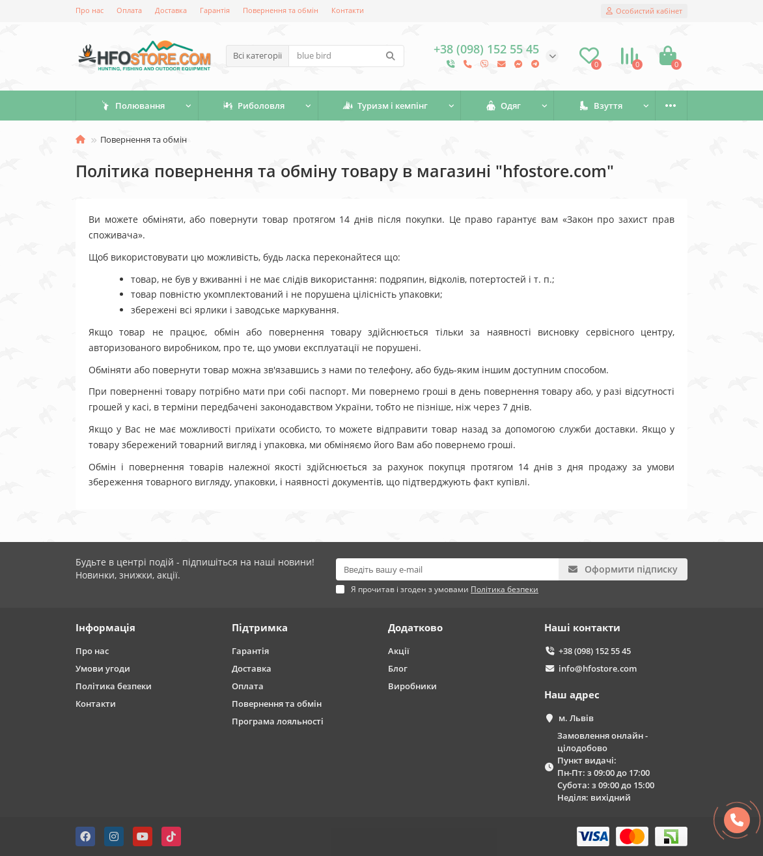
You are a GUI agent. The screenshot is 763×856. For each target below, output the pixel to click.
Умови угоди (103, 668)
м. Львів (576, 718)
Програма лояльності (278, 721)
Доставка (171, 10)
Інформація (105, 628)
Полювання (132, 105)
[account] (644, 11)
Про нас (90, 10)
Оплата (129, 10)
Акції (398, 651)
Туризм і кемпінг (385, 105)
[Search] (346, 56)
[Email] (447, 569)
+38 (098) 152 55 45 (595, 651)
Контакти (347, 10)
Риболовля (253, 105)
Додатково (415, 628)
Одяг (503, 105)
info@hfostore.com (598, 668)
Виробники (412, 686)
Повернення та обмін (280, 10)
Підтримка (260, 628)
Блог (398, 668)
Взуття (600, 105)
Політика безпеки (114, 686)
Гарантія (215, 10)
